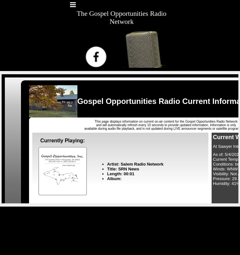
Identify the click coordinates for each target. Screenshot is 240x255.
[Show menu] (72, 4)
